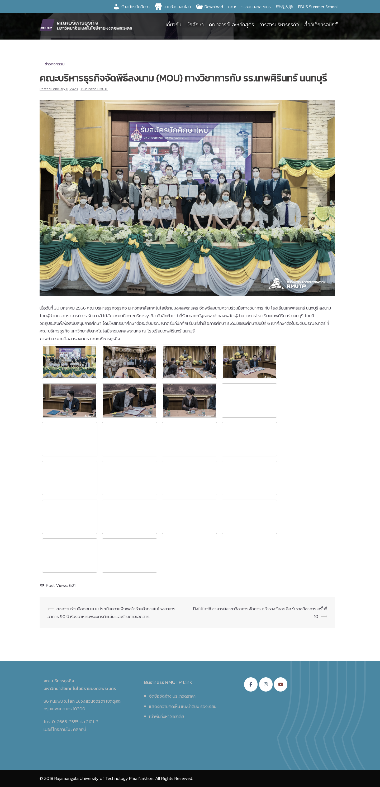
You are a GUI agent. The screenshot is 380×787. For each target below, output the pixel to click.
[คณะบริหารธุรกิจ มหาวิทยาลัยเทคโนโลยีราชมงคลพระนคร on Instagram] (266, 684)
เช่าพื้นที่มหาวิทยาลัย (166, 716)
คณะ (232, 6)
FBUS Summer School (318, 6)
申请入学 (284, 6)
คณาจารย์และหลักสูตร (231, 25)
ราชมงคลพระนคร (256, 6)
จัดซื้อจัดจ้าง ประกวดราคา (172, 696)
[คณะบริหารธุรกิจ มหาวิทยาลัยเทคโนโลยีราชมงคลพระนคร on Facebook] (251, 684)
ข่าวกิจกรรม (55, 64)
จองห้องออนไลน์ (177, 6)
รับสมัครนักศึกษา (135, 6)
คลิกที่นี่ (79, 729)
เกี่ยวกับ (173, 25)
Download (214, 6)
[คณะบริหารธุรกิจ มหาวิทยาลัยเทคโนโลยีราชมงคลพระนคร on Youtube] (280, 684)
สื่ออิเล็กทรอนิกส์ (321, 25)
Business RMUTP (94, 88)
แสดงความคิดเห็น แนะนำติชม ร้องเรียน (182, 706)
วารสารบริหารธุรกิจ (279, 25)
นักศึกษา (195, 25)
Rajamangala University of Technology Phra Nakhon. (104, 778)
